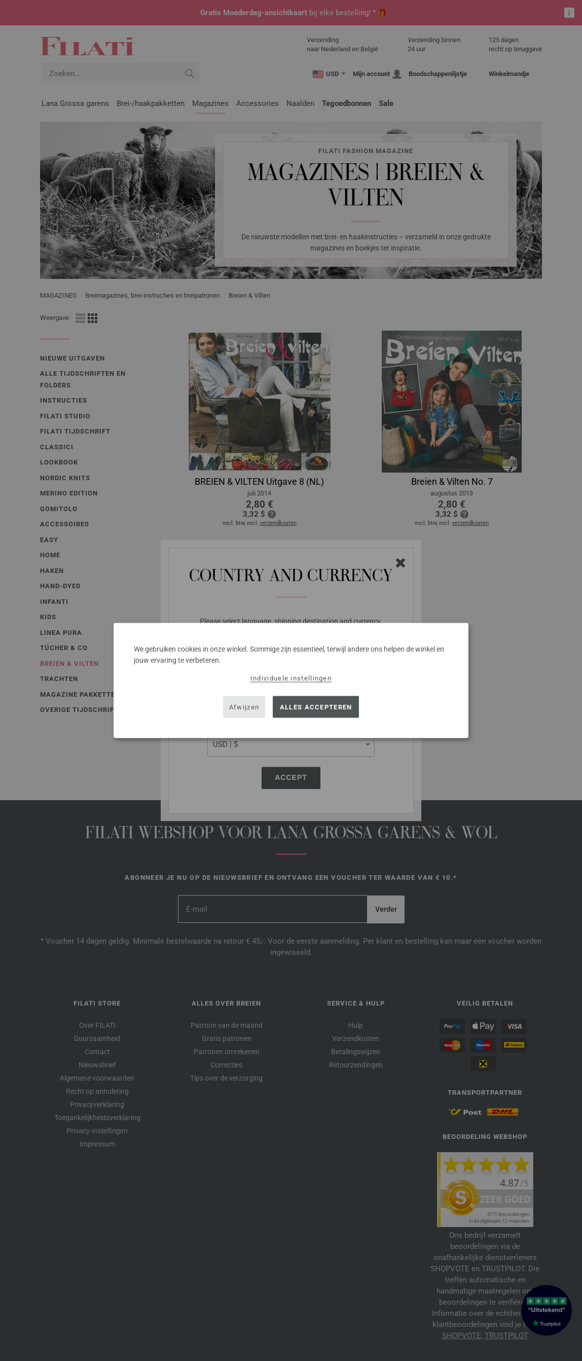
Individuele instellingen (291, 678)
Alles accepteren (316, 706)
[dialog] (291, 680)
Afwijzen (244, 706)
